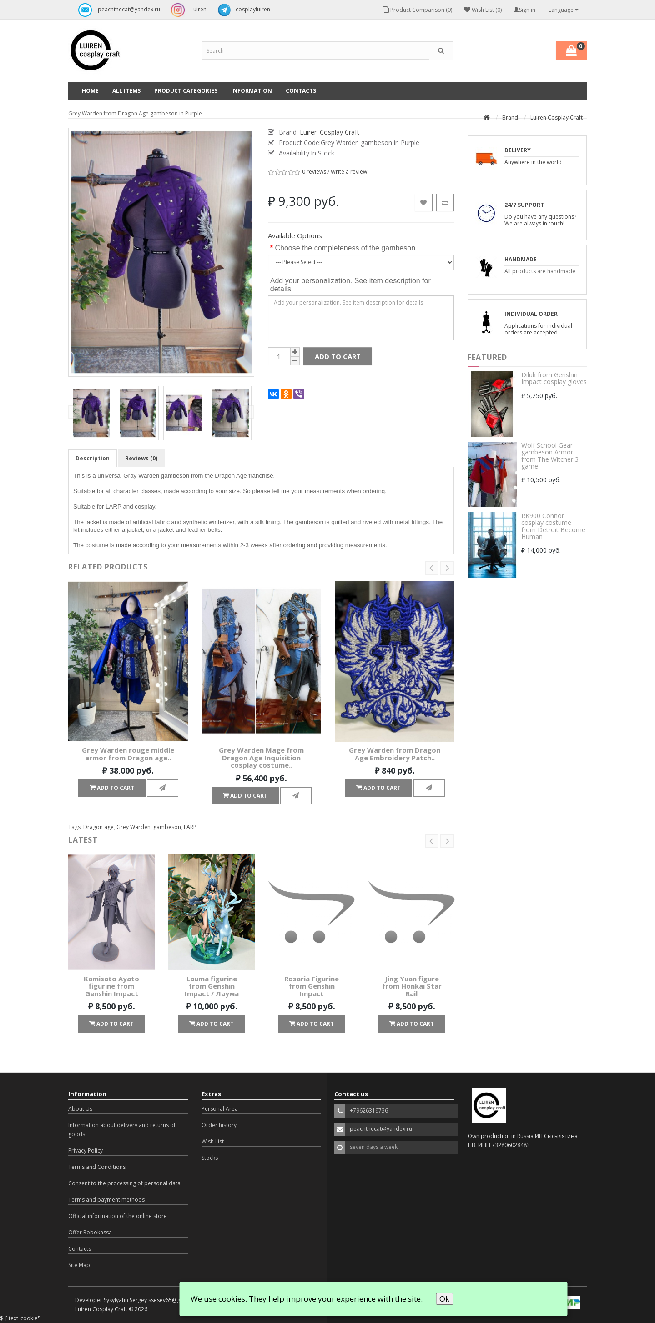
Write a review (349, 171)
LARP (190, 827)
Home (90, 91)
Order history (219, 1125)
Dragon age (98, 827)
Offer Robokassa (90, 1232)
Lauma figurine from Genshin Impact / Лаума (212, 986)
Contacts (301, 91)
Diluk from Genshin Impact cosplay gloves (554, 378)
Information (251, 91)
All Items (126, 91)
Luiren (186, 10)
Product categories (185, 91)
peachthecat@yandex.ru (117, 10)
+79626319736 (369, 1110)
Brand (510, 117)
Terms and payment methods (106, 1199)
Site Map (79, 1265)
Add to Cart (338, 356)
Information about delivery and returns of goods (122, 1129)
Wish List (213, 1141)
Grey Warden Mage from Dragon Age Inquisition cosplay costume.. (261, 757)
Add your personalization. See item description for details (350, 285)
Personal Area (220, 1109)
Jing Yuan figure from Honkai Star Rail (412, 986)
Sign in (524, 10)
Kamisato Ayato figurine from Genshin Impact (111, 986)
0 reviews (314, 171)
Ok (444, 1298)
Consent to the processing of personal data (124, 1183)
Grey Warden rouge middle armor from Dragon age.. (128, 753)
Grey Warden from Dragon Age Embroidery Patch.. (394, 753)
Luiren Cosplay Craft (556, 117)
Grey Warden (133, 827)
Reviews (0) (141, 458)
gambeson (167, 827)
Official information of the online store (117, 1216)
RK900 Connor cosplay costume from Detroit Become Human (553, 526)
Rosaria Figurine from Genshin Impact (311, 986)
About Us (80, 1109)
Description (93, 458)
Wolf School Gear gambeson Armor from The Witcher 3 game (550, 455)
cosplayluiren (241, 10)
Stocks (210, 1158)
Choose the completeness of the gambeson (345, 248)
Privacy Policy (85, 1150)
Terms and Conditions (97, 1167)
